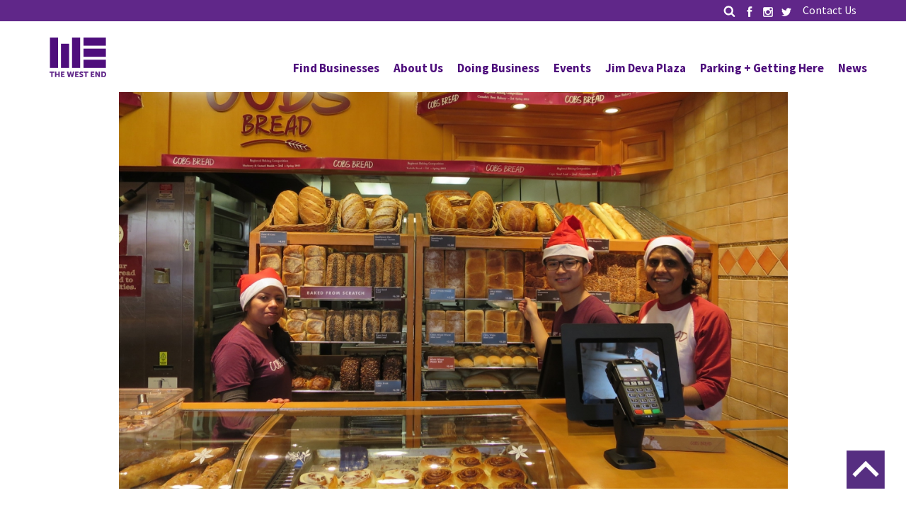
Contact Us (829, 10)
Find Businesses (336, 68)
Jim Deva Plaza (645, 68)
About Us (418, 68)
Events (572, 68)
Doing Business (498, 68)
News (852, 68)
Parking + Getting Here (762, 68)
